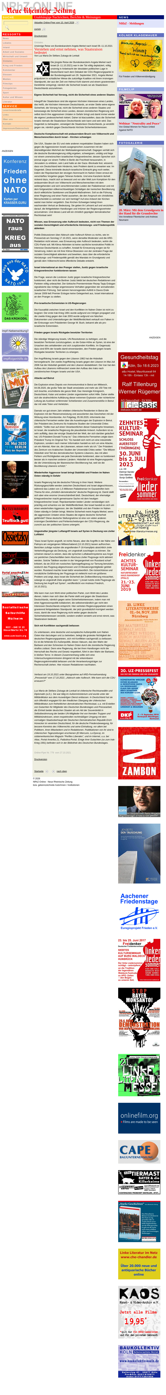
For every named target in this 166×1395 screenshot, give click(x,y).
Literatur (7, 102)
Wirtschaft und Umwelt (15, 56)
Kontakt (7, 124)
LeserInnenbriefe (12, 110)
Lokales (7, 43)
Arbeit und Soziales (13, 52)
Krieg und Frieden (13, 65)
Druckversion (40, 36)
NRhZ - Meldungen (131, 23)
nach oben (62, 771)
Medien (7, 79)
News (6, 38)
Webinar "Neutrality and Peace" (140, 123)
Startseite (38, 771)
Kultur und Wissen (13, 97)
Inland (6, 47)
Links (6, 115)
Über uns (8, 119)
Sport (6, 93)
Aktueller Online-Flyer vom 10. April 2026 (54, 22)
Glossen (7, 74)
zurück (37, 29)
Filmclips (8, 84)
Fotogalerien (10, 88)
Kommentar (9, 70)
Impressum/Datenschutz (16, 128)
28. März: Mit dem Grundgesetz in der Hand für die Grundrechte (141, 211)
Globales (7, 61)
